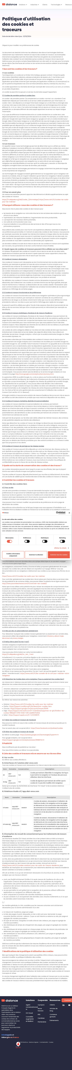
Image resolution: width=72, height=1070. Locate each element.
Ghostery (50, 636)
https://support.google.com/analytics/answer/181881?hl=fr (23, 740)
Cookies (51, 1042)
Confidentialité (44, 1042)
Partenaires (42, 1022)
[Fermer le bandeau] (69, 512)
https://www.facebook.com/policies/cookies (47, 728)
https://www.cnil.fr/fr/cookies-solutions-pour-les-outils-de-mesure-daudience (30, 865)
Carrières (41, 1018)
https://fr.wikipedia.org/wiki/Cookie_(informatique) (20, 200)
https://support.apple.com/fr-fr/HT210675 (24, 715)
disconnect (6, 638)
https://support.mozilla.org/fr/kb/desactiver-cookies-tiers (30, 706)
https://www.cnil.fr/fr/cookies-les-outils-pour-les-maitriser (23, 576)
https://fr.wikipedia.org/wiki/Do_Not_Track (17, 654)
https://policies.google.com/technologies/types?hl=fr (39, 735)
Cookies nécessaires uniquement (13, 555)
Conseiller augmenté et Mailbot (30, 1019)
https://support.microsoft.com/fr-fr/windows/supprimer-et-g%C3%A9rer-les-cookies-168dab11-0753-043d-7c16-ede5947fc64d (34, 712)
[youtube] (69, 1005)
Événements (54, 1020)
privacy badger (17, 638)
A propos (41, 1005)
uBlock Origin (59, 636)
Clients (52, 1005)
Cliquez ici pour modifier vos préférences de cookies (20, 45)
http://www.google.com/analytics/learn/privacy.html (34, 374)
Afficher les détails (60, 548)
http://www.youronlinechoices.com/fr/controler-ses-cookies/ (24, 584)
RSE (39, 1014)
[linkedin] (63, 1005)
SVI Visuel (29, 1013)
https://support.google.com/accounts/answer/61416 (29, 709)
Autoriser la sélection (36, 554)
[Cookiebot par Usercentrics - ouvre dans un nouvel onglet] (57, 512)
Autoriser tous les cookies (58, 554)
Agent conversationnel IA (32, 1007)
